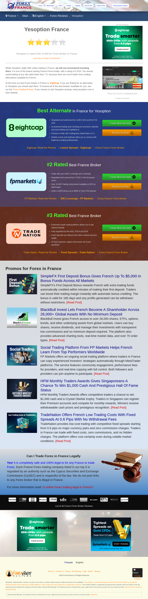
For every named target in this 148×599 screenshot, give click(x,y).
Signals (77, 5)
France (12, 15)
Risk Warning (76, 571)
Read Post (94, 594)
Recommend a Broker (120, 5)
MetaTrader (50, 5)
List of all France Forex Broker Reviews (74, 506)
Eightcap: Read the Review (41, 150)
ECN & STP (88, 5)
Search (90, 571)
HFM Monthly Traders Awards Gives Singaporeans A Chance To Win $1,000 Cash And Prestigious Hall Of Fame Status (89, 385)
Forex (40, 5)
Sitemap (97, 571)
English (39, 15)
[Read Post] (74, 302)
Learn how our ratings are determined (46, 58)
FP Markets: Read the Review (41, 200)
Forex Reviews (59, 15)
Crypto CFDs (101, 5)
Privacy (67, 571)
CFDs (60, 5)
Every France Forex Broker (109, 150)
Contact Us (60, 571)
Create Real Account (122, 123)
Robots (68, 5)
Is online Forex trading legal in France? (65, 486)
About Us (51, 571)
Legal (84, 571)
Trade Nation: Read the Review (40, 254)
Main (25, 15)
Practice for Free (122, 132)
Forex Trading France (23, 89)
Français (69, 562)
